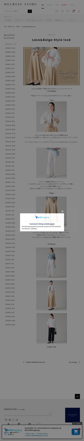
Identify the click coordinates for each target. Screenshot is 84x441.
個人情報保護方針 (20, 433)
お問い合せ (39, 426)
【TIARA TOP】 (51, 347)
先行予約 (49, 20)
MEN (56, 5)
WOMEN (50, 5)
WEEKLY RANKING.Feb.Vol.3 (35, 362)
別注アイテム (18, 20)
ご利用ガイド (19, 426)
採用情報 (29, 426)
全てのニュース (10, 44)
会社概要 (8, 426)
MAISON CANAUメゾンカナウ (34, 20)
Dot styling (73, 362)
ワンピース (71, 20)
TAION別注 (8, 20)
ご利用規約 (7, 433)
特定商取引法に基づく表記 (37, 433)
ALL (43, 5)
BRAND (72, 5)
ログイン (78, 5)
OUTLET (64, 5)
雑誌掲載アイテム (59, 20)
